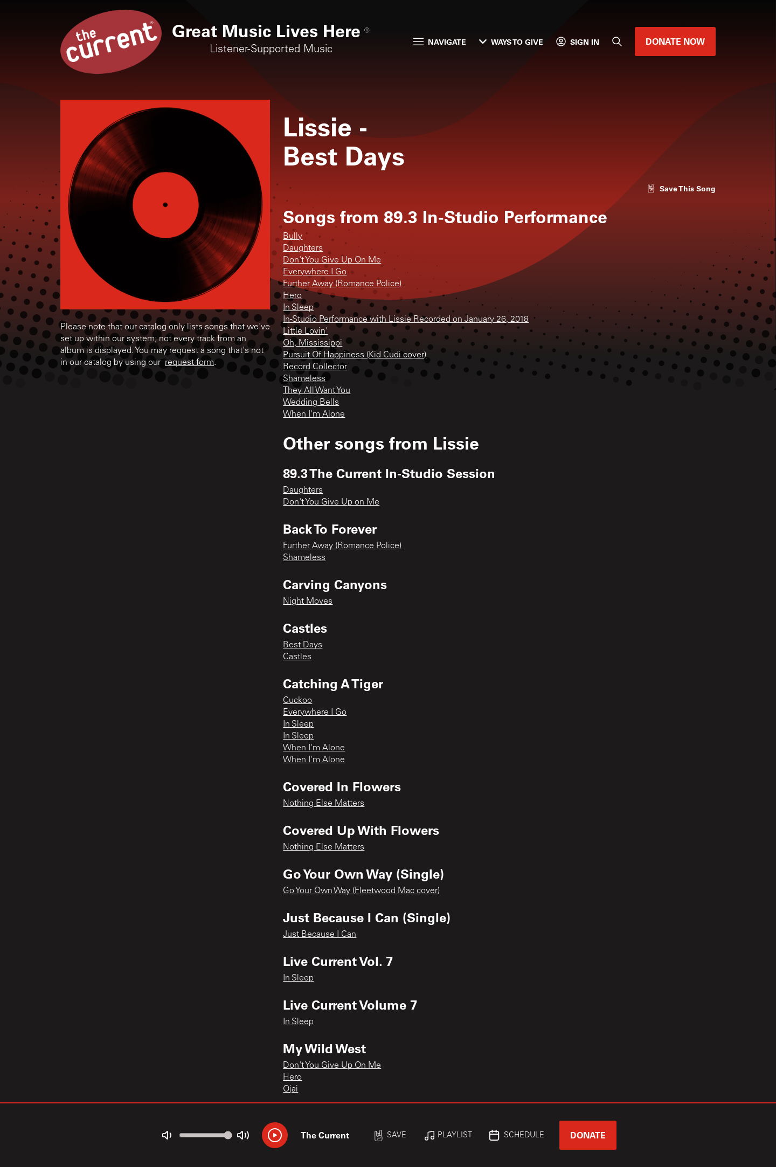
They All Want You (316, 390)
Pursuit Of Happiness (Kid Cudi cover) (354, 355)
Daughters (303, 248)
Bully (292, 236)
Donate (588, 1135)
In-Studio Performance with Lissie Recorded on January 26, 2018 (406, 319)
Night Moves (307, 601)
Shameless (304, 379)
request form (189, 362)
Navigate (439, 42)
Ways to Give (511, 42)
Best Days (302, 645)
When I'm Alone (314, 414)
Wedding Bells (311, 402)
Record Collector (315, 367)
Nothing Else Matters (323, 803)
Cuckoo (297, 700)
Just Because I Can (319, 934)
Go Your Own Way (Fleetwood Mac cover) (361, 891)
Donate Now (675, 41)
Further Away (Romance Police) (342, 284)
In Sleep (298, 307)
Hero (292, 296)
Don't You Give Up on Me (331, 502)
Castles (297, 657)
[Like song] (681, 188)
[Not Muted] (167, 1135)
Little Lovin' (305, 331)
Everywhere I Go (315, 272)
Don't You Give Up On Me (332, 260)
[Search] (617, 41)
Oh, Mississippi (312, 343)
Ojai (290, 1089)
